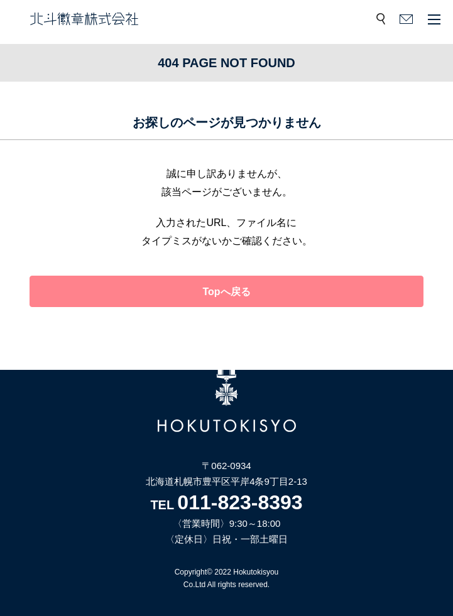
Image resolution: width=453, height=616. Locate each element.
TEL (226, 505)
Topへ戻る (226, 291)
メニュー (434, 19)
